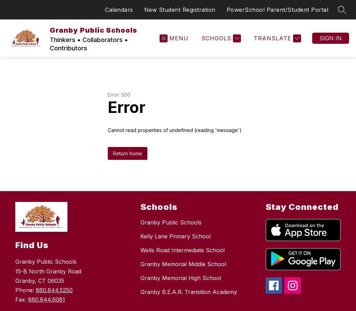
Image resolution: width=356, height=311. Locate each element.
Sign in (330, 38)
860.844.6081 (46, 299)
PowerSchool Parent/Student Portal (278, 9)
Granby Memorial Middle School (183, 264)
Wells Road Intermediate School (182, 250)
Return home (127, 153)
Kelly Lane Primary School (175, 236)
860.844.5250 (54, 290)
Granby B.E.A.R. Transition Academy (188, 291)
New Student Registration (180, 9)
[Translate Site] (276, 38)
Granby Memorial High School (180, 278)
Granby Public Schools (171, 222)
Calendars (119, 9)
